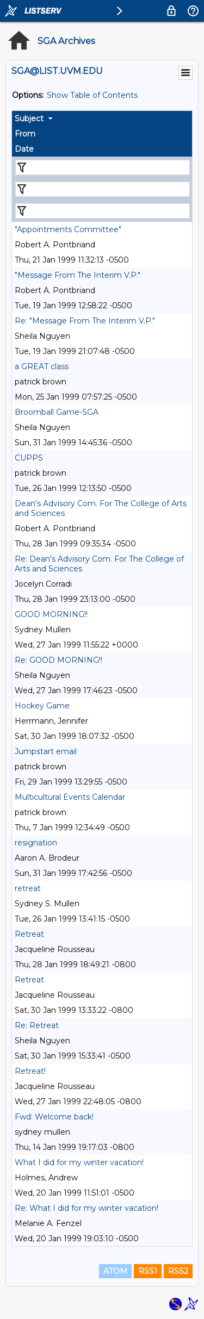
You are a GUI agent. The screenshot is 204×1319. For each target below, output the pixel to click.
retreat (28, 888)
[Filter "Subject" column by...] (102, 167)
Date (24, 149)
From (25, 134)
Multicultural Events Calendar (70, 797)
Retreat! (30, 1071)
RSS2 (178, 1271)
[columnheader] (102, 118)
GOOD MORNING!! (51, 614)
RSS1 (147, 1271)
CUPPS (29, 458)
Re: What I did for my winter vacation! (86, 1208)
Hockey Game (42, 706)
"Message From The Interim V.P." (77, 275)
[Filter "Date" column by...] (102, 211)
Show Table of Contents (92, 95)
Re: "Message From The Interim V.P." (85, 321)
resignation (36, 843)
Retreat (29, 934)
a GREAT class (42, 366)
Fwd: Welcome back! (54, 1117)
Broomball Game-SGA (56, 412)
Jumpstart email (46, 751)
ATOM (115, 1271)
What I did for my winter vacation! (79, 1162)
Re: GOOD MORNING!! (58, 660)
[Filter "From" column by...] (102, 189)
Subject (29, 118)
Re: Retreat (37, 1025)
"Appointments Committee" (68, 229)
